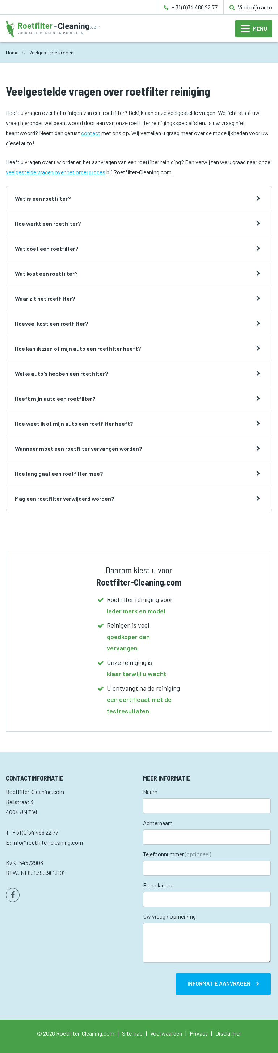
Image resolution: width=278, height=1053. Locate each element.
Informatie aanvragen (219, 983)
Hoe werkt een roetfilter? (48, 223)
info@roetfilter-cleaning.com (48, 842)
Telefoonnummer (177, 853)
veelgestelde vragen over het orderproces (55, 171)
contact (90, 132)
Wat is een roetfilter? (43, 198)
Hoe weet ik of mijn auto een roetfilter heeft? (74, 423)
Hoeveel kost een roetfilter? (51, 323)
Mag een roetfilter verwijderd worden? (64, 498)
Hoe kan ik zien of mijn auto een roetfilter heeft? (78, 348)
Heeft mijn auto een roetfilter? (55, 398)
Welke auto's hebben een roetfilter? (61, 373)
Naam (150, 791)
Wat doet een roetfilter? (46, 248)
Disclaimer (228, 1033)
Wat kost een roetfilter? (46, 273)
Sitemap (132, 1033)
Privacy (199, 1033)
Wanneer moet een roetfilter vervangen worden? (78, 448)
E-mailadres (157, 885)
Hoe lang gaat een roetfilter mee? (59, 473)
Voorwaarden (166, 1033)
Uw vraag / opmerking (169, 916)
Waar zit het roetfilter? (45, 298)
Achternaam (158, 822)
